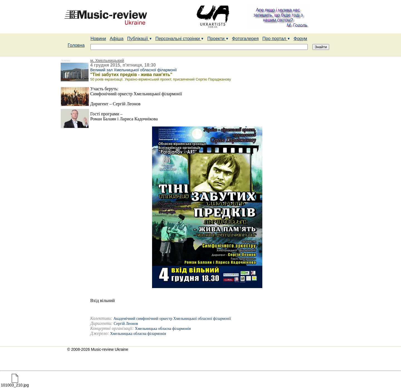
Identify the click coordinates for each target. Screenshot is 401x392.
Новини (98, 38)
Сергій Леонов (126, 324)
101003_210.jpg (15, 383)
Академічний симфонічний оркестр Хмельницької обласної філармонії (172, 318)
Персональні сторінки (179, 38)
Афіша (116, 38)
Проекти (217, 38)
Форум (300, 38)
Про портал (276, 38)
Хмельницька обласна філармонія (163, 329)
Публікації (139, 38)
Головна (76, 45)
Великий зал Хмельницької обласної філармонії (133, 70)
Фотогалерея (245, 38)
